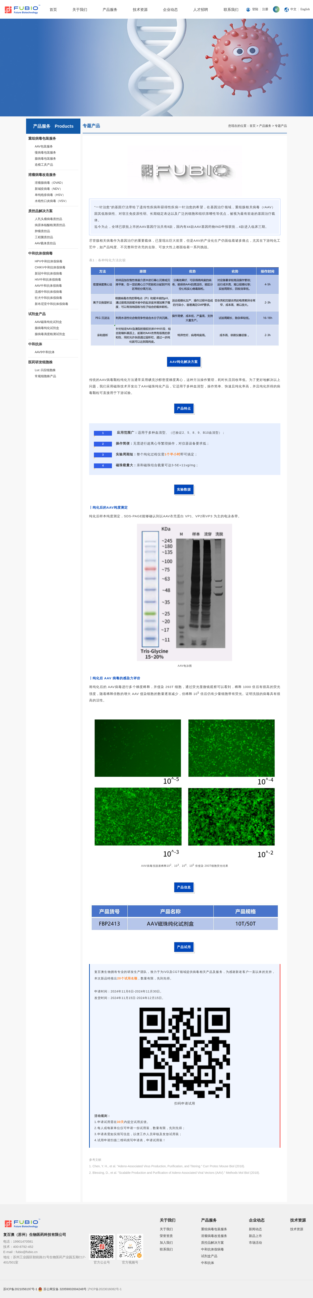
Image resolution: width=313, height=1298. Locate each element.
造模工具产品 (44, 164)
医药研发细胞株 (40, 362)
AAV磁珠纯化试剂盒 (48, 322)
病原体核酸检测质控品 (50, 225)
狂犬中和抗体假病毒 (48, 297)
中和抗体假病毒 (40, 253)
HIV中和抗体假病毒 (48, 279)
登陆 (255, 9)
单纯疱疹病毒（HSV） (50, 195)
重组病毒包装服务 (42, 138)
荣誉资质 (166, 1236)
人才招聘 (200, 10)
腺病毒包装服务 (45, 158)
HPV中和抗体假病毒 (48, 261)
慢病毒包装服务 (45, 152)
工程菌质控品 (44, 237)
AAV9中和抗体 (45, 352)
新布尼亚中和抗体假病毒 (51, 304)
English (305, 9)
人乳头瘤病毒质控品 (48, 219)
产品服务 (110, 10)
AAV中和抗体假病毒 (48, 285)
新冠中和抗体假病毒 (48, 273)
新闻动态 (255, 1229)
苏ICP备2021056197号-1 (20, 1289)
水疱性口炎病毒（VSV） (51, 201)
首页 (53, 10)
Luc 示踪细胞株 (45, 370)
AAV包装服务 (44, 146)
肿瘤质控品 (42, 231)
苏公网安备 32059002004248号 (65, 1289)
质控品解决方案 (40, 211)
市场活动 (255, 1242)
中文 (293, 9)
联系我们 (231, 10)
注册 (265, 9)
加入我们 (166, 1242)
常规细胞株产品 (45, 376)
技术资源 (140, 10)
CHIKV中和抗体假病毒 (50, 267)
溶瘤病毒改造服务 (42, 175)
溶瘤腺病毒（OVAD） (50, 182)
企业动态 (170, 10)
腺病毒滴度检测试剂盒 (50, 334)
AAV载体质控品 (45, 243)
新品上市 (255, 1236)
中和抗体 (35, 344)
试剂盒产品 (37, 314)
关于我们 (79, 10)
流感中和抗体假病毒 (48, 291)
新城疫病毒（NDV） (49, 188)
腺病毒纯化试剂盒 (47, 328)
